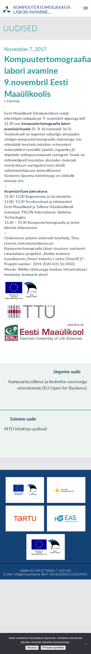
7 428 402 (64, 570)
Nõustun (32, 647)
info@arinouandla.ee (27, 574)
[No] (86, 643)
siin (20, 180)
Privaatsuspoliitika (53, 647)
